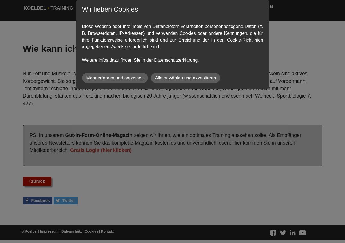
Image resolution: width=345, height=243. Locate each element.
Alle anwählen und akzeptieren (185, 78)
